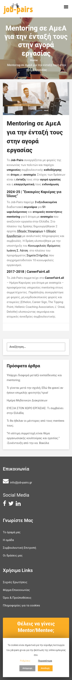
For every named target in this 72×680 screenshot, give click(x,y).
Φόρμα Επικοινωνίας (16, 590)
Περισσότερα (45, 660)
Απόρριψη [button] (27, 668)
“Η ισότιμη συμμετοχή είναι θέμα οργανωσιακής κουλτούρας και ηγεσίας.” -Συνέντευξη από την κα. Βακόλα (33, 438)
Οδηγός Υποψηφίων (30, 231)
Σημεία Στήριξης (37, 255)
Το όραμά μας (12, 532)
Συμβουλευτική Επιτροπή (19, 547)
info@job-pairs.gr (21, 482)
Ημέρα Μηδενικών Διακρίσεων (27, 400)
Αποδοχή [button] (45, 668)
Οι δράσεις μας (13, 555)
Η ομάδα (8, 540)
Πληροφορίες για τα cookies (21, 605)
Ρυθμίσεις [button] (25, 660)
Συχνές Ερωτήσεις (15, 582)
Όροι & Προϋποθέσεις (17, 597)
